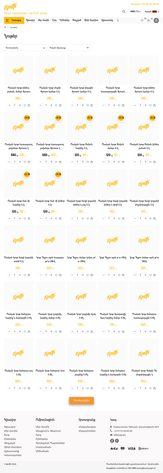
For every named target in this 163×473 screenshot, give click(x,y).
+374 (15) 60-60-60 (150, 4)
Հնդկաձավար (87, 427)
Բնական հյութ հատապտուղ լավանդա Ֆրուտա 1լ (19, 146)
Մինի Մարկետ (91, 20)
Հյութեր (14, 28)
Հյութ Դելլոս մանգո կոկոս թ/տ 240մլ (81, 259)
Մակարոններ (87, 431)
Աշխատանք (107, 20)
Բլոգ (54, 20)
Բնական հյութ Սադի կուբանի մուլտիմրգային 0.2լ (144, 203)
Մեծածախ (42, 451)
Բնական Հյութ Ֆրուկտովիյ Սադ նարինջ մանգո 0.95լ (113, 316)
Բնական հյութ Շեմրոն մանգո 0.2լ (113, 146)
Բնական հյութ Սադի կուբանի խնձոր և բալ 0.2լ (81, 203)
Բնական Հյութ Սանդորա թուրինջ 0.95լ (81, 373)
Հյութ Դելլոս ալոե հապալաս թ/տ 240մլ (50, 259)
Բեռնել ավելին (81, 401)
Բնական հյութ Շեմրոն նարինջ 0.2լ (81, 146)
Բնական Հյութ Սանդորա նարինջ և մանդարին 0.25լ (19, 316)
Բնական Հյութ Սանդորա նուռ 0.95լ (50, 373)
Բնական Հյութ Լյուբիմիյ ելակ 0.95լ (81, 316)
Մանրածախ (43, 447)
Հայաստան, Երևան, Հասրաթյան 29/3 (136, 427)
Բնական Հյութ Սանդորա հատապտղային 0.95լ (144, 316)
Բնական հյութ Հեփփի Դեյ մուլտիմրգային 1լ (144, 373)
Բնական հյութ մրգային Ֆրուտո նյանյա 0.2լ (81, 90)
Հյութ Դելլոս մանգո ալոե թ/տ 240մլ (144, 259)
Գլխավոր (30, 20)
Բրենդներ (64, 20)
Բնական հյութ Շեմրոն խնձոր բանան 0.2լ (144, 146)
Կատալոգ (13, 20)
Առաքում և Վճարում (48, 431)
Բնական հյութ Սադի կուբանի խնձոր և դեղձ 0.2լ (112, 203)
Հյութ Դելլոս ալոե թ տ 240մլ (112, 257)
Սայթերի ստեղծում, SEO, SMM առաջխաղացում (130, 468)
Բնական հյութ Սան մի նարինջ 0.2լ (19, 203)
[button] (118, 20)
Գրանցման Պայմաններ (50, 443)
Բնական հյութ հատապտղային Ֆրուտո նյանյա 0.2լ (113, 90)
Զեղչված (77, 20)
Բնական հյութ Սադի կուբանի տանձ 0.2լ (18, 259)
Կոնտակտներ (12, 455)
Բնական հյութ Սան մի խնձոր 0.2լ (50, 203)
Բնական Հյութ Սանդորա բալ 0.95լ (19, 373)
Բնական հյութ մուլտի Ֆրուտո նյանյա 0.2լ (50, 90)
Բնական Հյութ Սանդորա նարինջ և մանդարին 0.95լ (113, 373)
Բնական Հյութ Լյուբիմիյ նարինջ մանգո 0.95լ (50, 316)
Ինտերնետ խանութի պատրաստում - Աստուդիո (132, 464)
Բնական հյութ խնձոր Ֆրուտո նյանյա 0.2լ (144, 90)
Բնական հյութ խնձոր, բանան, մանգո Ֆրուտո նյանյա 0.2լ (18, 90)
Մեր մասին (43, 20)
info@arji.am (120, 435)
